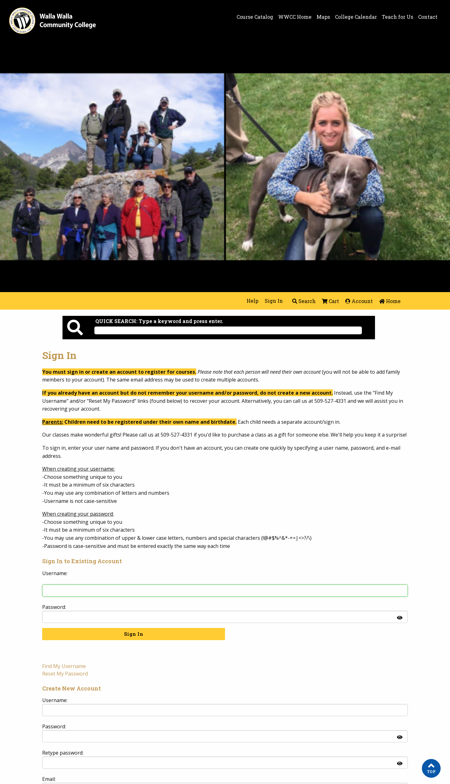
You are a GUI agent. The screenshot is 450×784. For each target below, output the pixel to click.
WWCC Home (295, 16)
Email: (49, 779)
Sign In (274, 300)
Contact (428, 16)
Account (359, 301)
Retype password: (62, 752)
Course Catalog (255, 16)
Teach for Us (397, 16)
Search (304, 301)
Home (390, 301)
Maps (323, 16)
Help (252, 300)
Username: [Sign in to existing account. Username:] (55, 573)
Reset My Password (65, 673)
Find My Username (64, 666)
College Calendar (356, 16)
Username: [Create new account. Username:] (55, 700)
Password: (54, 607)
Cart (330, 301)
